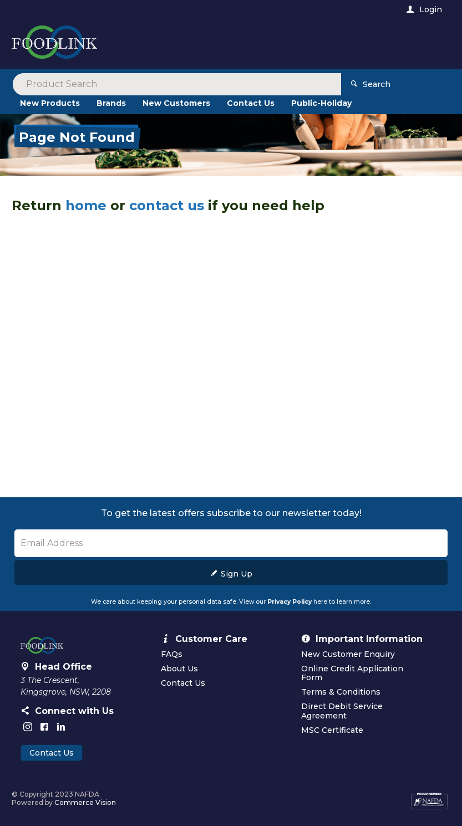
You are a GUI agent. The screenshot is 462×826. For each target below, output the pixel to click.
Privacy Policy (289, 601)
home (85, 205)
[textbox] (185, 44)
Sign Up (236, 574)
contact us (166, 205)
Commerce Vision (85, 802)
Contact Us (51, 753)
